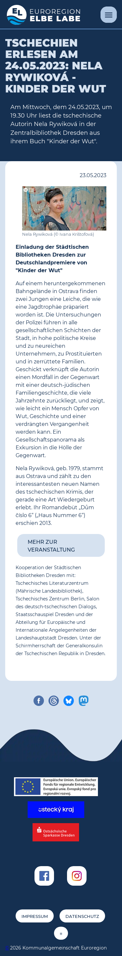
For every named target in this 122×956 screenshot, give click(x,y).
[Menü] (109, 15)
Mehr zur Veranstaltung (51, 546)
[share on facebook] (39, 701)
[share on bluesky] (68, 701)
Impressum (34, 916)
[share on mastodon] (83, 701)
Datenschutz (82, 916)
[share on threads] (54, 701)
